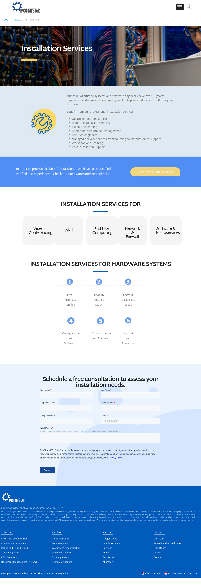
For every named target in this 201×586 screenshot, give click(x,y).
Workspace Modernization (66, 548)
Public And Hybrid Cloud (14, 548)
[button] (188, 6)
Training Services (61, 557)
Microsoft (108, 562)
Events (157, 557)
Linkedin (196, 573)
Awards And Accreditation (168, 543)
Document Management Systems (19, 562)
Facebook (190, 573)
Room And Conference (13, 543)
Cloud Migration (60, 539)
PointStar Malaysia (152, 573)
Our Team (159, 539)
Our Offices (160, 548)
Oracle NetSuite (111, 543)
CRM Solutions (9, 557)
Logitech (107, 548)
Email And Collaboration (14, 539)
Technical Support (62, 562)
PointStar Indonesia (175, 573)
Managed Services (61, 553)
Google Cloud (110, 539)
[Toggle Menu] (179, 6)
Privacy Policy (62, 573)
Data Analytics (60, 543)
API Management (10, 553)
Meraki (106, 553)
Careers (158, 553)
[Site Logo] (25, 6)
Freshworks (109, 557)
